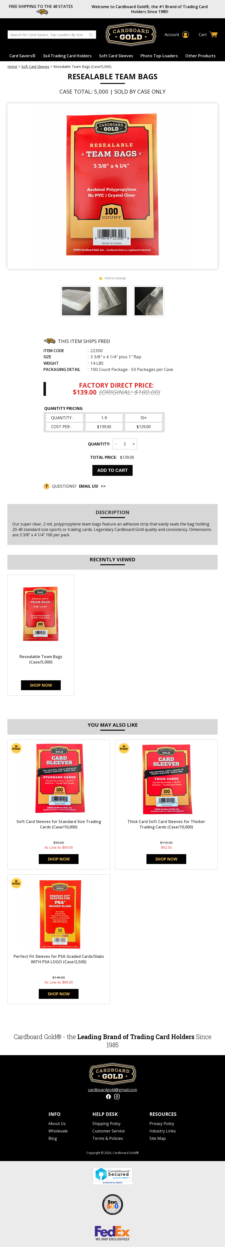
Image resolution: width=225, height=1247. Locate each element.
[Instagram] (117, 1097)
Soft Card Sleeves (116, 56)
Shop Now (41, 685)
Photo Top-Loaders (159, 56)
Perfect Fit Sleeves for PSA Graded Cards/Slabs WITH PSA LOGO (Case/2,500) (59, 959)
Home (12, 66)
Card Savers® (22, 56)
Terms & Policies (107, 1138)
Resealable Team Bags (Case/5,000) (41, 659)
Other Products (200, 56)
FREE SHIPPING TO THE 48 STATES (41, 6)
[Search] (46, 35)
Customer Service (108, 1131)
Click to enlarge (112, 278)
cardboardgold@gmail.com (112, 1089)
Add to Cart (112, 470)
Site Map (157, 1138)
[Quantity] (125, 444)
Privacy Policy (161, 1123)
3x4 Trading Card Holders (67, 56)
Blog (52, 1138)
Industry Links (162, 1131)
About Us (57, 1123)
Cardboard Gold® (126, 1153)
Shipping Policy (106, 1123)
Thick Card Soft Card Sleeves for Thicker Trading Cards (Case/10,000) (166, 824)
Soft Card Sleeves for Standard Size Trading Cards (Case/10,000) (59, 824)
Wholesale (58, 1131)
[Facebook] (108, 1097)
